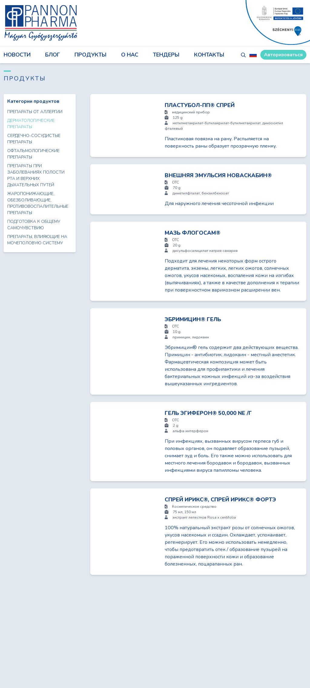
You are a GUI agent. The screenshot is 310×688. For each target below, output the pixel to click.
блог (52, 54)
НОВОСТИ (17, 54)
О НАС (129, 54)
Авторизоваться (283, 54)
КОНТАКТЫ (209, 54)
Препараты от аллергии (34, 112)
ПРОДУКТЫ (90, 54)
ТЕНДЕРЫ (166, 54)
